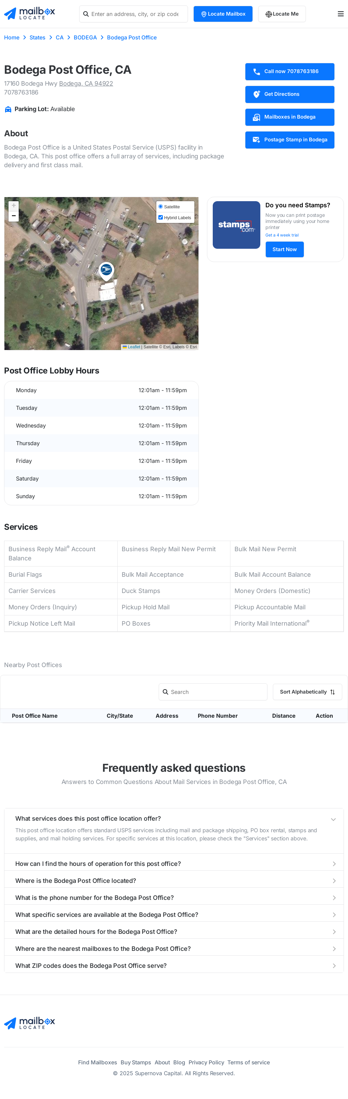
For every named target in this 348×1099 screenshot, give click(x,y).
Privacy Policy (206, 1062)
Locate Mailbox (223, 14)
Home (11, 37)
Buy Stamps (136, 1062)
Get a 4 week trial (282, 235)
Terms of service (248, 1062)
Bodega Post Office (132, 37)
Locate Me (282, 14)
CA (60, 37)
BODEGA (85, 37)
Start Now (285, 249)
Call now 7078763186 (285, 71)
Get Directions (275, 94)
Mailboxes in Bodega (284, 117)
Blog (179, 1062)
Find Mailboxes (97, 1062)
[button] (106, 272)
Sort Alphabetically (307, 691)
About (162, 1062)
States (38, 37)
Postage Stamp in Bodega (290, 140)
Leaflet (131, 347)
